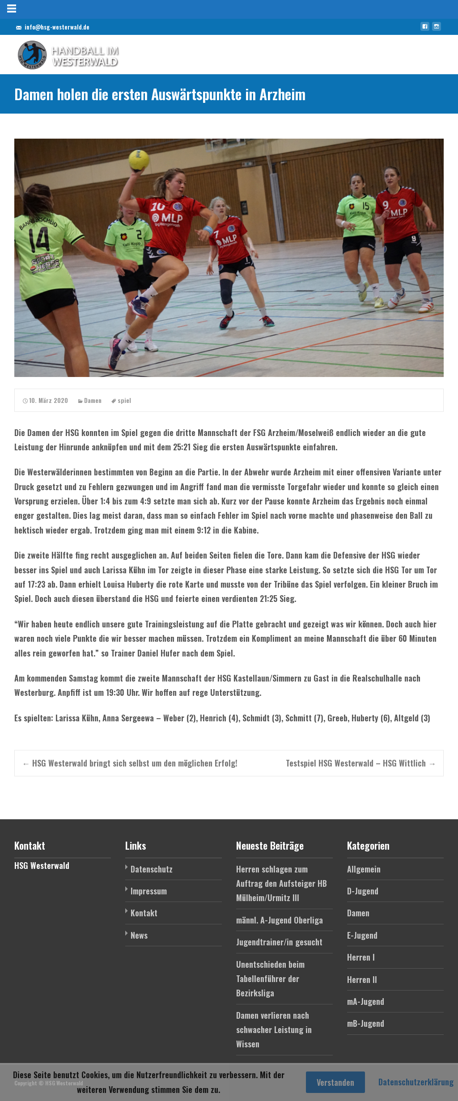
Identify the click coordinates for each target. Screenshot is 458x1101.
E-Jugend (362, 935)
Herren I (361, 957)
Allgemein (364, 869)
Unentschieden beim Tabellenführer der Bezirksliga (270, 978)
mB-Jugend (365, 1023)
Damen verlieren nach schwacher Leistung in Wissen (274, 1029)
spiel (124, 400)
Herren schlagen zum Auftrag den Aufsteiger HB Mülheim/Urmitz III (281, 883)
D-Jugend (362, 891)
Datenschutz (152, 869)
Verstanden (335, 1082)
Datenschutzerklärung (416, 1082)
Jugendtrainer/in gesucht (279, 942)
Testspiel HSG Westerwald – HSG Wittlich (361, 763)
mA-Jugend (365, 1001)
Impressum (149, 891)
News (139, 935)
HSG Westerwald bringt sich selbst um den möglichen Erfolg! (129, 763)
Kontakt (144, 913)
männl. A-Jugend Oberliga (279, 920)
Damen (93, 400)
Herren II (362, 979)
